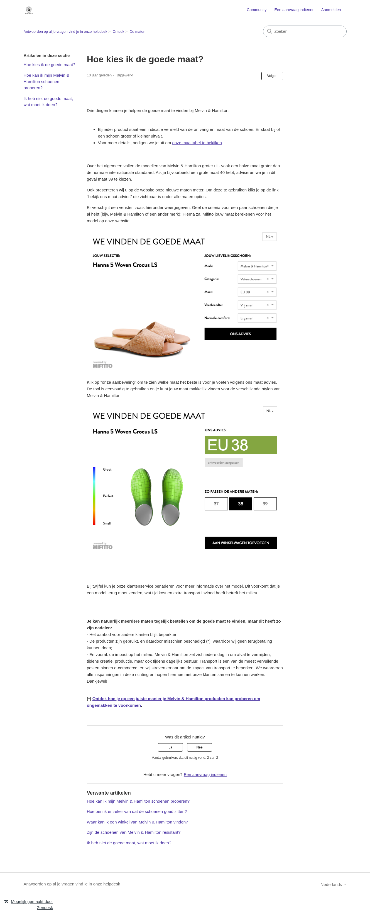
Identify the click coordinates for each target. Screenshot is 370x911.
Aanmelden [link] (331, 10)
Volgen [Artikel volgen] (272, 76)
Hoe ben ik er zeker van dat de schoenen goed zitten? (137, 811)
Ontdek (118, 31)
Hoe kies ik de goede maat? (49, 64)
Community (256, 10)
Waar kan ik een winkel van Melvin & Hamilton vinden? (137, 822)
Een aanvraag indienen (294, 10)
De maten (137, 31)
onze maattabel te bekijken (197, 142)
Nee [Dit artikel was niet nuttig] (200, 747)
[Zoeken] (304, 31)
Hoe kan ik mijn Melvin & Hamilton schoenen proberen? (46, 81)
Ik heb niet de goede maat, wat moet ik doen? (48, 101)
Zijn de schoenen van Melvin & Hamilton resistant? (134, 832)
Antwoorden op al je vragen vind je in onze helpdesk (65, 31)
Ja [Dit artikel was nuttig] (170, 747)
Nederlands (334, 884)
